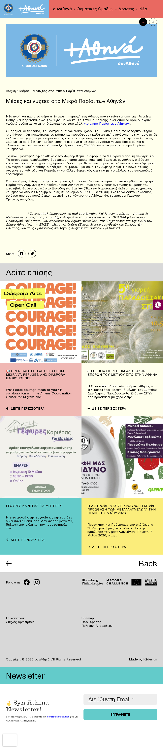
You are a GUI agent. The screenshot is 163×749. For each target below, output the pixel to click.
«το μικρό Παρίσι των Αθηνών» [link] (107, 123)
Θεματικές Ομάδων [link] (95, 9)
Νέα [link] (143, 9)
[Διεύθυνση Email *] (120, 698)
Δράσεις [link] (126, 9)
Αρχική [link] (11, 91)
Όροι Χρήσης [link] (91, 621)
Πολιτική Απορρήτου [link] (97, 625)
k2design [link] (150, 658)
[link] (158, 305)
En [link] (153, 22)
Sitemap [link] (88, 618)
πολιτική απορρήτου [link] (58, 715)
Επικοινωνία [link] (15, 618)
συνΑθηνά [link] (62, 9)
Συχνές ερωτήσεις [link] (20, 621)
